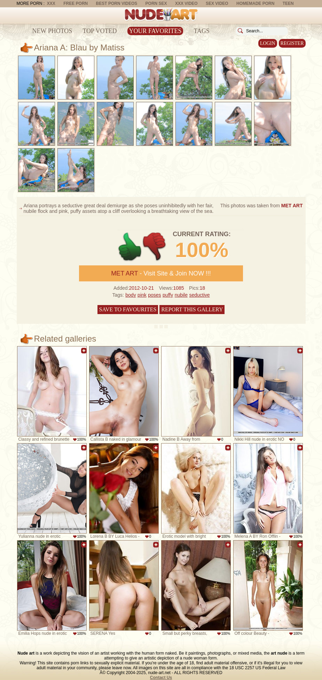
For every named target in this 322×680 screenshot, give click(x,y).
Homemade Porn (255, 3)
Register (292, 43)
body (130, 295)
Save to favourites (128, 309)
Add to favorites (84, 350)
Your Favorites (155, 30)
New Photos (52, 30)
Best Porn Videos (117, 3)
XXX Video (186, 3)
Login (267, 43)
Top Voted (100, 30)
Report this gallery (192, 309)
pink (142, 295)
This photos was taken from (261, 205)
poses (154, 295)
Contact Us (161, 677)
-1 (154, 247)
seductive (199, 295)
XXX (51, 3)
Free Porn (75, 3)
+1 (130, 247)
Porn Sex (156, 3)
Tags (202, 30)
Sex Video (217, 3)
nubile (181, 295)
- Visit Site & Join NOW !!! (161, 273)
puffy (168, 295)
